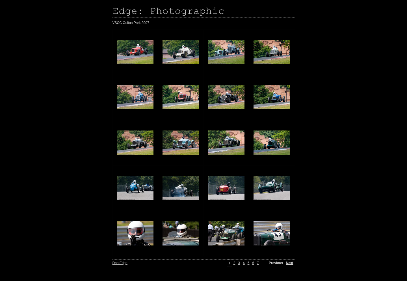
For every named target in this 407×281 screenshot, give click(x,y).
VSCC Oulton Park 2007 (130, 23)
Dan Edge (119, 263)
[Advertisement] (28, 124)
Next (289, 263)
